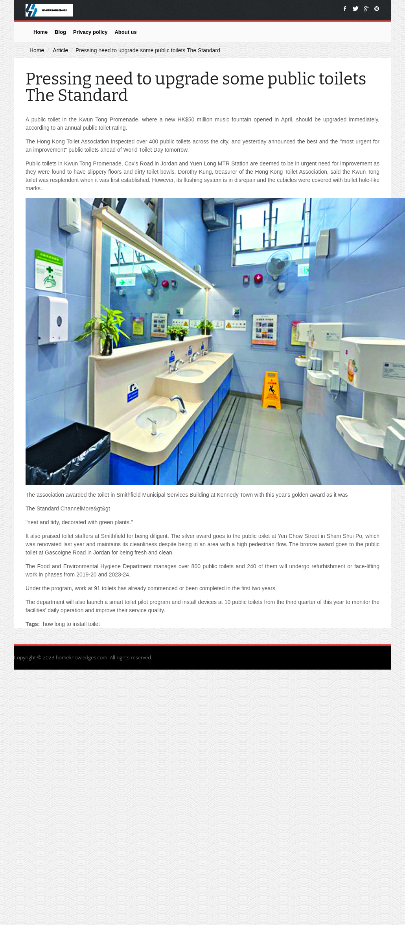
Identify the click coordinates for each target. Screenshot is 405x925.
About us (125, 32)
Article (60, 50)
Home (40, 32)
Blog (60, 32)
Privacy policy (90, 32)
